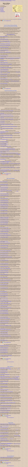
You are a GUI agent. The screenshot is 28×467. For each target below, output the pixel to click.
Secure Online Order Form (8, 20)
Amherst (17, 429)
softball (10, 170)
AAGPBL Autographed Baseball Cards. (11, 34)
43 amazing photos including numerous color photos (15, 163)
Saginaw (18, 368)
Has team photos (8, 72)
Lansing (10, 369)
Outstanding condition (17, 379)
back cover (11, 79)
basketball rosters (4, 171)
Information (7, 359)
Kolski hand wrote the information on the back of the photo (6, 114)
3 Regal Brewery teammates (8, 149)
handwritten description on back (3, 328)
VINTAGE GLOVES (3, 0)
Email (0, 174)
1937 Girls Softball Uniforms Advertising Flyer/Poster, (5, 161)
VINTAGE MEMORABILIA (13, 0)
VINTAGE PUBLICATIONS (9, 0)
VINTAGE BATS (6, 0)
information (7, 174)
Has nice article (11, 438)
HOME (0, 0)
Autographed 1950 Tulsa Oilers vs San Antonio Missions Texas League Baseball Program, (9, 378)
